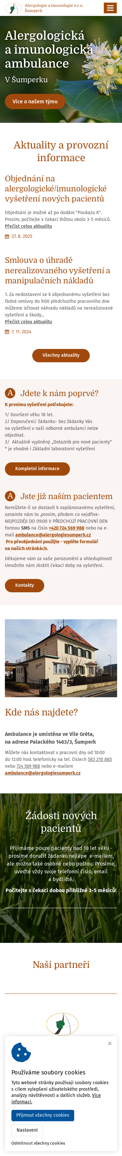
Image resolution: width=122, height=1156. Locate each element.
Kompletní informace (37, 468)
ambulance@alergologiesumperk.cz (53, 535)
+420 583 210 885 (63, 1071)
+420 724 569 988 (66, 528)
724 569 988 (28, 766)
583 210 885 (100, 759)
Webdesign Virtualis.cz (61, 1147)
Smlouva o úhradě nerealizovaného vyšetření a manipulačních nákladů (57, 270)
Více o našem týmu (35, 101)
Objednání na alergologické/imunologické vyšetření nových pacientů (56, 188)
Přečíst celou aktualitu (28, 226)
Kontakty (24, 585)
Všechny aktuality (61, 355)
